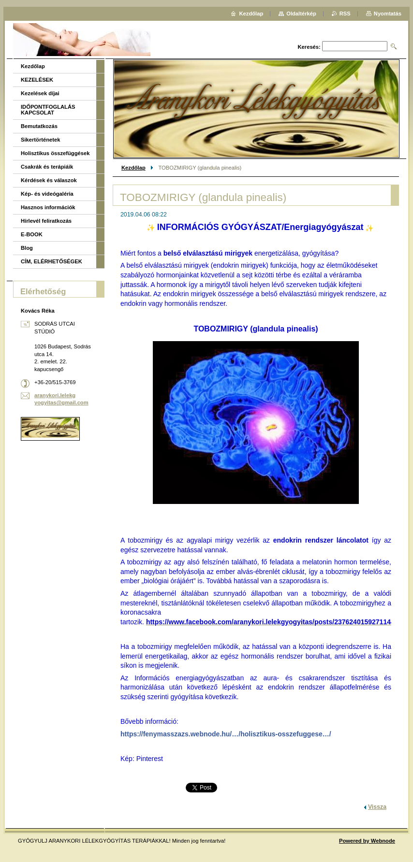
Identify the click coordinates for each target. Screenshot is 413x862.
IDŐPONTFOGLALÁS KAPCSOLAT (48, 109)
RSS (345, 13)
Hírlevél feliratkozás (46, 221)
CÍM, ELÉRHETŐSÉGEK (51, 261)
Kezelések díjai (40, 93)
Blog (27, 248)
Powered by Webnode (367, 841)
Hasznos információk (48, 207)
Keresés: (309, 47)
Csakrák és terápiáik (47, 167)
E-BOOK (32, 234)
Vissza (377, 807)
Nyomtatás (387, 13)
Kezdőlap (133, 168)
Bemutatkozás (39, 126)
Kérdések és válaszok (49, 180)
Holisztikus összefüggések (55, 153)
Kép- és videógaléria (47, 194)
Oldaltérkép (301, 13)
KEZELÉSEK (37, 80)
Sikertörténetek (40, 140)
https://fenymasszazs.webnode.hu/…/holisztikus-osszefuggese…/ (225, 734)
